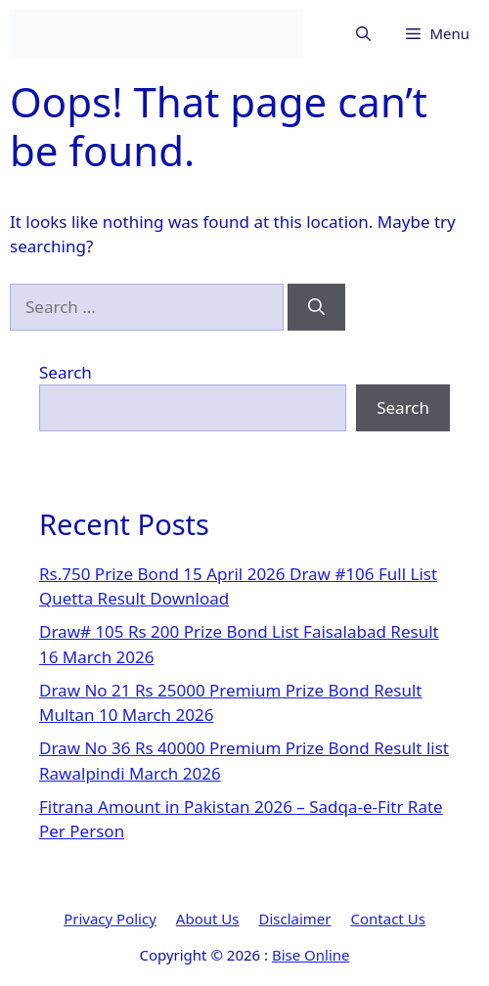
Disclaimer (294, 918)
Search (65, 372)
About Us (208, 918)
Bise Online (311, 954)
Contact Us (388, 918)
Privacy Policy (110, 918)
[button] (363, 33)
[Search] (316, 307)
